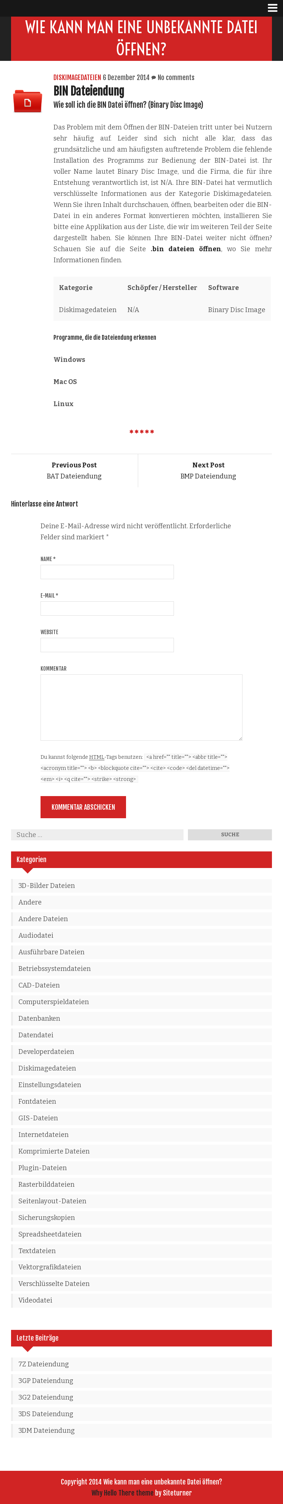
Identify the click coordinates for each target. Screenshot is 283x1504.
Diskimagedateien (77, 77)
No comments (176, 77)
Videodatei (35, 1300)
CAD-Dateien (39, 985)
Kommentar (53, 668)
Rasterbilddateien (46, 1184)
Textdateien (37, 1251)
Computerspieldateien (53, 1002)
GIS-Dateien (38, 1118)
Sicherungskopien (46, 1218)
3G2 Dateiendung (45, 1397)
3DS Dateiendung (45, 1414)
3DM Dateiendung (46, 1431)
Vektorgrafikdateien (49, 1267)
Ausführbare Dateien (51, 952)
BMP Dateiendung (208, 470)
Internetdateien (43, 1135)
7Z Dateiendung (43, 1364)
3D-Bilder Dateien (46, 886)
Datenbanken (39, 1018)
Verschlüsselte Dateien (54, 1284)
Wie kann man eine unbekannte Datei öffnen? (141, 38)
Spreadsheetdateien (49, 1234)
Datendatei (35, 1035)
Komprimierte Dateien (54, 1151)
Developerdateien (46, 1052)
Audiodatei (35, 935)
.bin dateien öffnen (186, 249)
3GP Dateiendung (45, 1381)
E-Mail (49, 595)
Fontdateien (37, 1101)
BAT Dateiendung (74, 470)
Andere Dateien (43, 919)
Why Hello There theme (122, 1493)
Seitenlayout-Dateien (52, 1201)
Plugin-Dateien (42, 1168)
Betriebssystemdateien (54, 969)
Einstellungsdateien (49, 1085)
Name (48, 559)
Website (49, 632)
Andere (30, 902)
